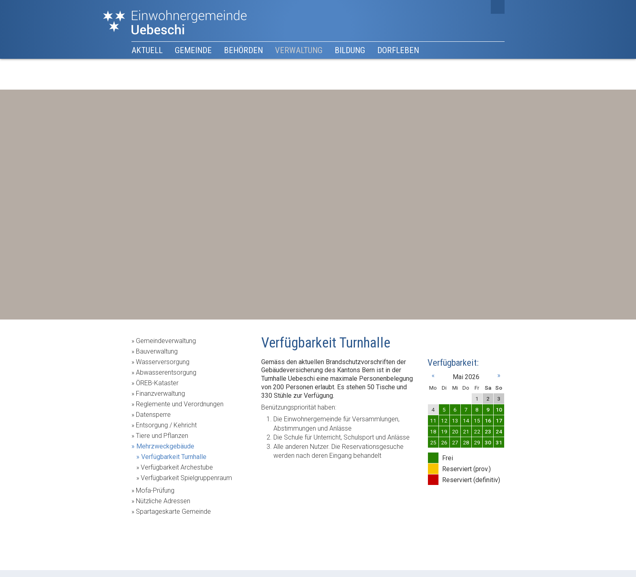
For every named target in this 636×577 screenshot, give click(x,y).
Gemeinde (193, 50)
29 (477, 442)
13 (455, 420)
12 (444, 420)
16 (488, 420)
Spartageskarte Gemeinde (173, 511)
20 (455, 431)
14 (466, 420)
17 (499, 420)
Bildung (350, 50)
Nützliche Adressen (163, 501)
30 (488, 442)
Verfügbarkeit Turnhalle (173, 457)
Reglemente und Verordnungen (179, 404)
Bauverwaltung (157, 351)
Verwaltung (298, 50)
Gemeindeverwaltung (166, 341)
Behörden (243, 50)
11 (433, 420)
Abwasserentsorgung (166, 372)
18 (433, 431)
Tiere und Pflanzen (162, 436)
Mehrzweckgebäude (165, 446)
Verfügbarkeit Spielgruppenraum (186, 478)
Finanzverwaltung (160, 393)
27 (455, 442)
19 (444, 431)
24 (499, 431)
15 (477, 420)
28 (466, 442)
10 (499, 409)
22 (477, 431)
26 (444, 442)
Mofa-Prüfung (155, 490)
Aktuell (147, 50)
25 (433, 442)
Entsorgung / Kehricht (166, 425)
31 (499, 442)
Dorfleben (398, 50)
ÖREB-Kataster (157, 383)
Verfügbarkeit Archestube (177, 467)
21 (466, 431)
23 (488, 431)
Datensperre (153, 414)
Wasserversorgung (162, 362)
